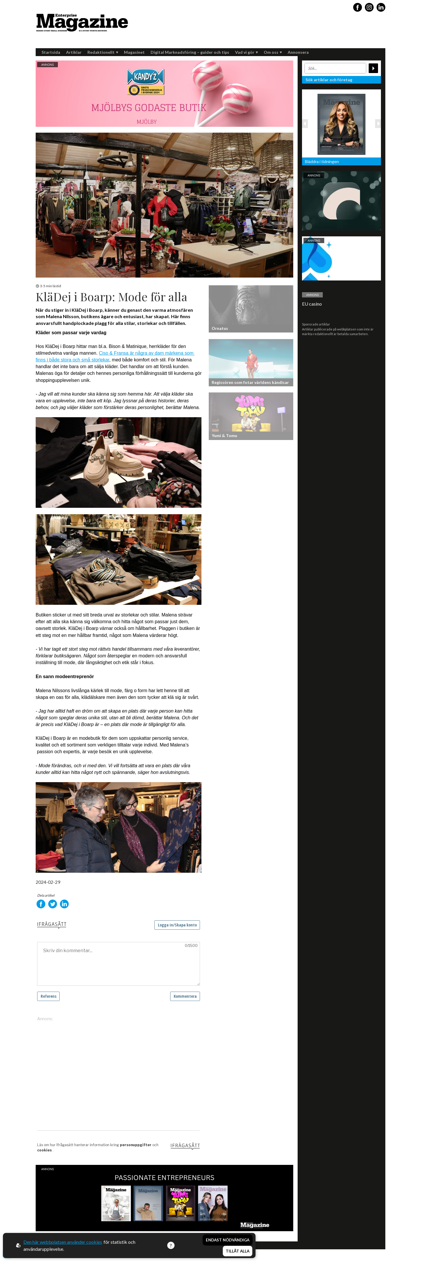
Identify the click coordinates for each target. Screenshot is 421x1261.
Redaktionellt (102, 52)
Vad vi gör (246, 52)
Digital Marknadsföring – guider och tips (190, 52)
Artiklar (74, 52)
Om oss (273, 52)
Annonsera (298, 52)
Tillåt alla (237, 1251)
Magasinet (134, 52)
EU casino (312, 303)
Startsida (51, 52)
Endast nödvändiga (227, 1240)
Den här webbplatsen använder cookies (62, 1242)
